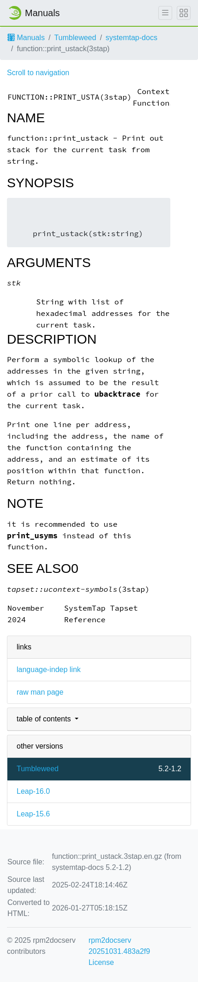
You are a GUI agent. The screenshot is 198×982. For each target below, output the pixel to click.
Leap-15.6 (33, 814)
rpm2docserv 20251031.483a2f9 (119, 945)
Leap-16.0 (33, 791)
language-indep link (49, 669)
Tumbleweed (75, 38)
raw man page (40, 692)
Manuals (26, 38)
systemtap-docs (131, 38)
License (101, 962)
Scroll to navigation (38, 73)
